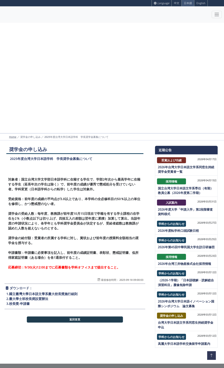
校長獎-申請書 (19, 303)
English (200, 3)
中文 (176, 3)
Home (12, 137)
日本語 (188, 3)
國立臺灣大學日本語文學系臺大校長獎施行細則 (43, 294)
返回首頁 (74, 319)
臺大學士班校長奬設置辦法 (28, 299)
